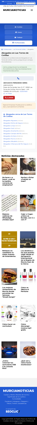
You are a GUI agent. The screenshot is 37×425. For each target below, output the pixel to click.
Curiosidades (16, 399)
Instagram (16, 401)
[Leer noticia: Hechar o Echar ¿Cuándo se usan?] (28, 166)
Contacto (22, 421)
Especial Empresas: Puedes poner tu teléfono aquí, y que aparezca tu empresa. (17, 105)
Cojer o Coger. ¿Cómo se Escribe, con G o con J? (28, 217)
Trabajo (18, 37)
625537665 (23, 91)
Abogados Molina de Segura (13, 123)
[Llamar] (18, 78)
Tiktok (9, 403)
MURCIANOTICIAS (14, 10)
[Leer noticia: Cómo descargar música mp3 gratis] (28, 313)
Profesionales (18, 43)
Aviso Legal (14, 421)
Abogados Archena (9, 136)
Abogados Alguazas (10, 120)
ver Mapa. (7, 93)
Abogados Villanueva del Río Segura (15, 144)
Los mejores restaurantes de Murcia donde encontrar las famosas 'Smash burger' (9, 292)
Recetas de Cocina (22, 395)
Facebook (8, 401)
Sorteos (9, 3)
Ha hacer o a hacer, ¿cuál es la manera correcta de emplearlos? (8, 181)
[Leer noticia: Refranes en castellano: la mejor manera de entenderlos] (9, 239)
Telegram (24, 401)
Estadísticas (22, 403)
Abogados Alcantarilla (11, 131)
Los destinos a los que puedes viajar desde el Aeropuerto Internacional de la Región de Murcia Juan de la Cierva (27, 257)
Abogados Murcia (9, 139)
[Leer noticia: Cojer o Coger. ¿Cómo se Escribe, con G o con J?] (28, 203)
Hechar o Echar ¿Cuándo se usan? (27, 179)
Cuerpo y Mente (9, 395)
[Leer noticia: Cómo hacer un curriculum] (9, 313)
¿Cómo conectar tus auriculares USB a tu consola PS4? (9, 364)
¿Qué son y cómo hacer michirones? (26, 363)
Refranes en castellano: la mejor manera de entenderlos (9, 253)
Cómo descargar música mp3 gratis (26, 327)
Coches (18, 27)
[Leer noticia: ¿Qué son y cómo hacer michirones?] (28, 349)
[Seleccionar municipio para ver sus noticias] (26, 3)
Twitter (14, 403)
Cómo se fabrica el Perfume (25, 289)
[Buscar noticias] (14, 3)
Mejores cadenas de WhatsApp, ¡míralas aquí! (8, 217)
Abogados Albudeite (10, 141)
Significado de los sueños (16, 397)
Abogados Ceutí (8, 128)
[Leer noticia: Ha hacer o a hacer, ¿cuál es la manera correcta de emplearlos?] (9, 166)
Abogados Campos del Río (12, 133)
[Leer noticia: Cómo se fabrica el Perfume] (28, 276)
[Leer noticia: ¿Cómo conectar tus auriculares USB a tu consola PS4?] (9, 349)
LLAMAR (9, 98)
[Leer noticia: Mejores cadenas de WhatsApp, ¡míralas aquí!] (9, 203)
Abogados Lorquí (9, 126)
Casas (18, 32)
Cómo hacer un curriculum (8, 325)
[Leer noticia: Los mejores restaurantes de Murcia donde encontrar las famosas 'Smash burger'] (9, 276)
